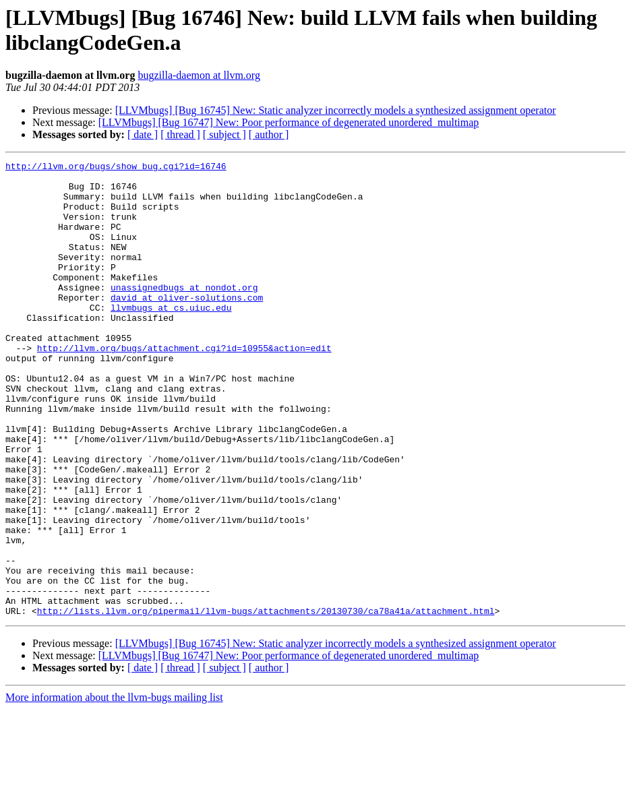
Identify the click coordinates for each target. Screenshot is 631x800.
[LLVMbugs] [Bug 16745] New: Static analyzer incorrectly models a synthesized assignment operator (335, 110)
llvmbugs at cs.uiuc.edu (171, 338)
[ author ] (269, 134)
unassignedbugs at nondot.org (184, 313)
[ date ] (142, 134)
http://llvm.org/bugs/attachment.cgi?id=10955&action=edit (184, 386)
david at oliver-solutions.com (187, 325)
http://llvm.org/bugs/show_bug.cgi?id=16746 (116, 168)
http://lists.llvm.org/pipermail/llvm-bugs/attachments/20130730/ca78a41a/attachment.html (266, 702)
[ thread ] (180, 134)
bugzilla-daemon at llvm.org (199, 75)
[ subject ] (224, 134)
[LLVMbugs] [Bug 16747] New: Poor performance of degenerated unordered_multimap (288, 122)
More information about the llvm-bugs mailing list (114, 788)
